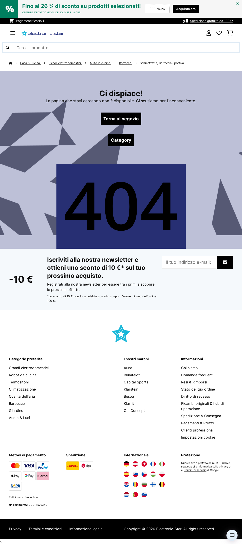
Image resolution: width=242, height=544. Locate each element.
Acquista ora (186, 9)
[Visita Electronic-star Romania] (135, 484)
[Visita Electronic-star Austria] (135, 464)
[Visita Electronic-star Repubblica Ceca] (144, 474)
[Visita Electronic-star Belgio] (162, 484)
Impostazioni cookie (198, 437)
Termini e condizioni (45, 529)
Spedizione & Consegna (201, 416)
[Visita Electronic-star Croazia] (126, 484)
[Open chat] (232, 535)
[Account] (208, 33)
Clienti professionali (197, 430)
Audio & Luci (19, 417)
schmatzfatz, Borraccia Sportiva (162, 63)
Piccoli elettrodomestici (65, 63)
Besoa (129, 396)
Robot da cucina (22, 375)
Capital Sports (136, 382)
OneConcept (134, 410)
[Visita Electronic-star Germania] (126, 464)
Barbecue (17, 403)
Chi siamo (189, 368)
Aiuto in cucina (100, 63)
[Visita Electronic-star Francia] (153, 464)
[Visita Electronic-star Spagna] (126, 474)
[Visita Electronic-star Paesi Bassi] (126, 494)
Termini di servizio (195, 470)
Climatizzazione (22, 389)
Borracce (125, 63)
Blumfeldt (132, 375)
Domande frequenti (197, 375)
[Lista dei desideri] (219, 33)
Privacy (15, 529)
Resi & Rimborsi (194, 382)
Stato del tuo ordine (198, 389)
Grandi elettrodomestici (29, 368)
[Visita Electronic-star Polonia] (162, 474)
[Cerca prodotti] (121, 47)
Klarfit (129, 403)
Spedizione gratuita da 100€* (211, 21)
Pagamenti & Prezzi (197, 423)
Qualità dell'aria (22, 396)
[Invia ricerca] (7, 47)
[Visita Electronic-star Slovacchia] (135, 474)
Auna (128, 368)
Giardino (16, 410)
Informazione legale (85, 529)
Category (121, 140)
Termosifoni (19, 382)
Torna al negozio (121, 118)
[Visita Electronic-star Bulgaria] (144, 484)
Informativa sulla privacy (213, 466)
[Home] (14, 63)
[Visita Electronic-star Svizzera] (144, 464)
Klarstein (131, 389)
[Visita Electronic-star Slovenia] (144, 494)
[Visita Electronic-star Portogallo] (135, 494)
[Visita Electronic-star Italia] (162, 464)
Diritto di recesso (195, 396)
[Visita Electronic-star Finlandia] (153, 484)
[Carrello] (230, 33)
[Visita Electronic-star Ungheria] (153, 474)
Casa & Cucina (30, 63)
